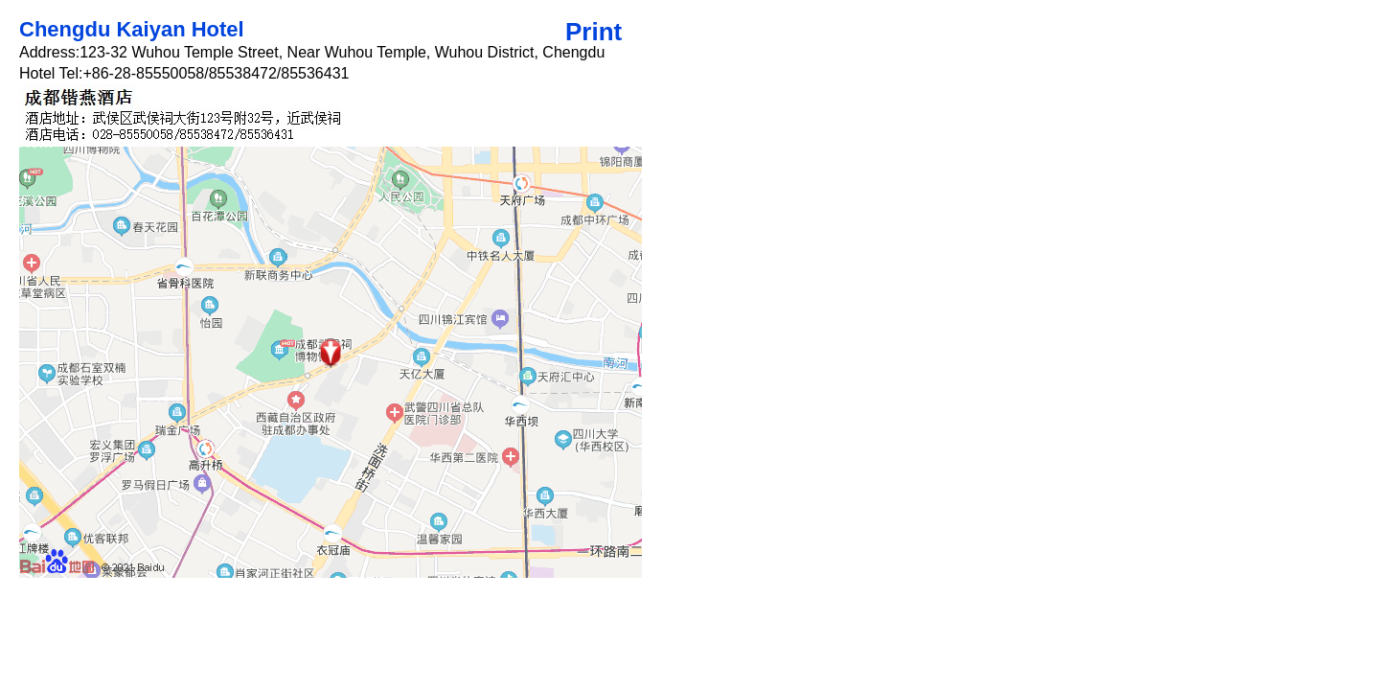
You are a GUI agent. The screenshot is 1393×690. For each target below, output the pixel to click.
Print (593, 31)
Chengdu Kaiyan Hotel (131, 29)
